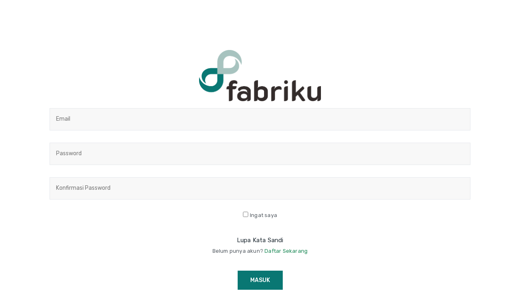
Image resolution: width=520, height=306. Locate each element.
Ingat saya (263, 215)
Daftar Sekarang (286, 251)
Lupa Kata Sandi (260, 240)
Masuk (260, 280)
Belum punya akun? (260, 251)
